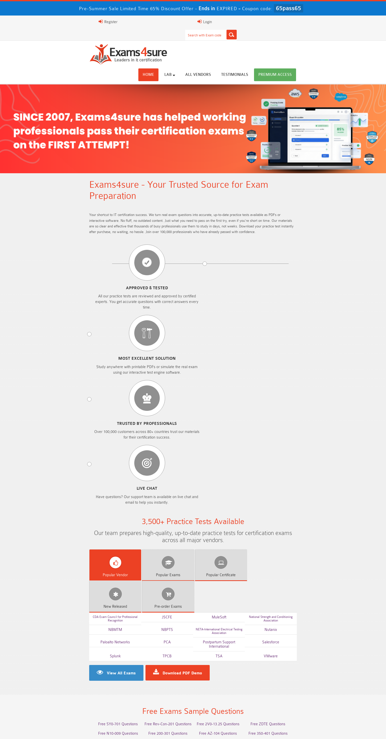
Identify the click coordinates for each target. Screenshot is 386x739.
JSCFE (156, 369)
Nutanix (305, 379)
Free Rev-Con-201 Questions (156, 474)
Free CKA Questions (302, 502)
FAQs (94, 730)
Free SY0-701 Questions (84, 474)
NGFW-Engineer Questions (302, 512)
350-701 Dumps (229, 690)
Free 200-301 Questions (156, 483)
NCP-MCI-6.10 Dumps (157, 709)
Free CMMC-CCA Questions (302, 493)
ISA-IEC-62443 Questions (84, 521)
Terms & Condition (147, 730)
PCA (155, 389)
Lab (215, 41)
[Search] (243, 21)
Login (305, 21)
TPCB (155, 398)
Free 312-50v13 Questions (156, 502)
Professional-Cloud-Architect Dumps (157, 681)
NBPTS (156, 379)
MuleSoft (230, 369)
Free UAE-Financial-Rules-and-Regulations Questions (302, 532)
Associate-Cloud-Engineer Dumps (156, 690)
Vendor (73, 359)
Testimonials (280, 41)
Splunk (81, 398)
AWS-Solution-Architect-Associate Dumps (84, 681)
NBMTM (81, 379)
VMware (305, 398)
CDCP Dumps (302, 700)
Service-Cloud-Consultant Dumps (229, 681)
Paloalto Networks (81, 389)
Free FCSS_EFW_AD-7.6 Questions (302, 521)
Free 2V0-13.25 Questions (229, 474)
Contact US (180, 730)
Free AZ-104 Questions (229, 483)
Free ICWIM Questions (229, 502)
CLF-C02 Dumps (156, 700)
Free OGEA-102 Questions (229, 512)
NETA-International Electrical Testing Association (230, 379)
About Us (74, 730)
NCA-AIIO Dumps (229, 709)
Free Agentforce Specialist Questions (157, 521)
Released (252, 359)
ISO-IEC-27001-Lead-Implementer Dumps (302, 690)
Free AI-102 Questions (84, 502)
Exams (133, 359)
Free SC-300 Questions (157, 512)
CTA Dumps (84, 709)
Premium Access (320, 41)
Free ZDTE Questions (302, 474)
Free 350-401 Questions (302, 483)
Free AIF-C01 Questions (229, 493)
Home (193, 41)
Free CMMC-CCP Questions (156, 493)
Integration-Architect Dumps (84, 700)
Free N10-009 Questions (84, 483)
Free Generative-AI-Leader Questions (229, 521)
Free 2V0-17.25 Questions (84, 493)
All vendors (243, 41)
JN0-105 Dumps (229, 700)
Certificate (193, 359)
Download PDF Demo (137, 415)
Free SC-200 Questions (84, 512)
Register (279, 21)
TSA (230, 398)
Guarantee (116, 730)
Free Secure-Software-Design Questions (84, 530)
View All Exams (76, 415)
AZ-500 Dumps (84, 690)
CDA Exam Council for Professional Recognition (81, 369)
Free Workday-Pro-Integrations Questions (229, 530)
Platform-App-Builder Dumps (302, 681)
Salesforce (304, 389)
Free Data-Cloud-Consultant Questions (157, 530)
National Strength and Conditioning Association (304, 369)
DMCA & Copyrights (213, 730)
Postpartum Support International (230, 389)
